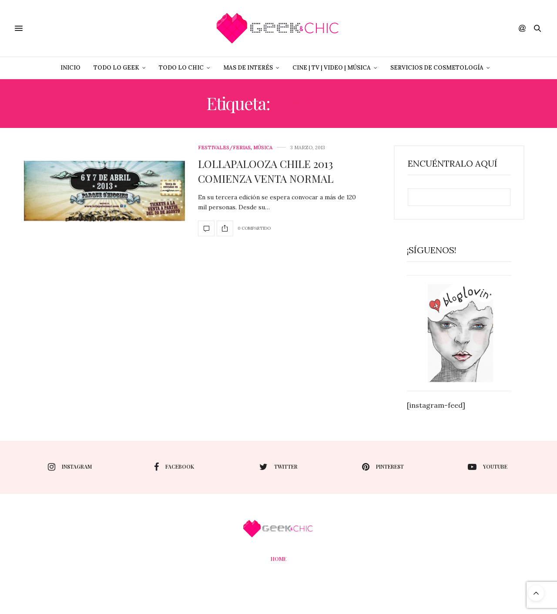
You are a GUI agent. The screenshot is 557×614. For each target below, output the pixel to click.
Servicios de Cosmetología (436, 67)
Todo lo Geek (116, 67)
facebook (174, 467)
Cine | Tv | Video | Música (331, 67)
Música (262, 147)
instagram (70, 467)
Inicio (70, 67)
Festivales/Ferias (224, 147)
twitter (278, 467)
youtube (487, 467)
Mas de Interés (248, 67)
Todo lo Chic (181, 67)
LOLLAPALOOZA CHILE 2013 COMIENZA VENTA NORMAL (265, 171)
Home (278, 558)
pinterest (383, 467)
